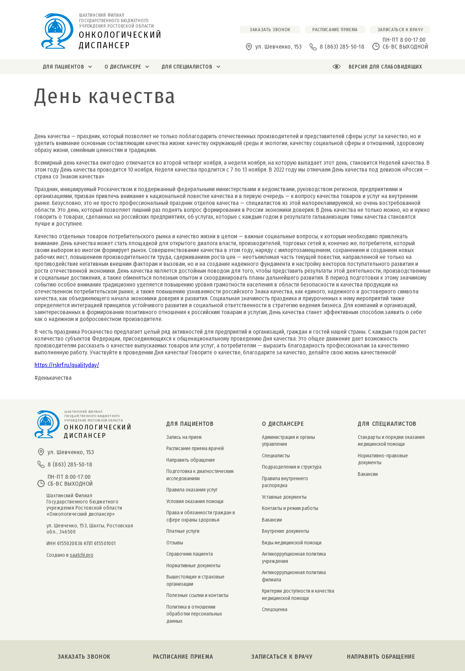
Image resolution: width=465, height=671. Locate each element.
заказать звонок (270, 29)
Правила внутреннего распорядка (285, 482)
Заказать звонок (84, 656)
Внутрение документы (285, 531)
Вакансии (272, 520)
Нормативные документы (193, 566)
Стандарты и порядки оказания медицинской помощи (391, 440)
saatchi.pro (81, 555)
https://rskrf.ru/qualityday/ (67, 365)
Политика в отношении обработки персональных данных (194, 614)
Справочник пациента (189, 554)
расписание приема (335, 29)
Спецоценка (274, 609)
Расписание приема (183, 656)
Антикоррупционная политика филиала (294, 576)
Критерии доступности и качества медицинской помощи (298, 594)
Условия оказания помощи (194, 501)
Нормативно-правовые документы (383, 459)
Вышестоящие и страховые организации (195, 580)
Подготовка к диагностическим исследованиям (200, 474)
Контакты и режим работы (290, 508)
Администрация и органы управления (288, 440)
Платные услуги (182, 531)
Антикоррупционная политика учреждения (294, 557)
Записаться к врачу (400, 29)
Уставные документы (284, 497)
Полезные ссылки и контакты (197, 595)
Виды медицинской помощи (292, 543)
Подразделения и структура (292, 467)
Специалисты (276, 456)
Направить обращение (190, 460)
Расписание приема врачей (195, 448)
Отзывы (174, 543)
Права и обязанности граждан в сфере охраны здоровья (200, 516)
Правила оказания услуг (192, 490)
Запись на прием (184, 437)
